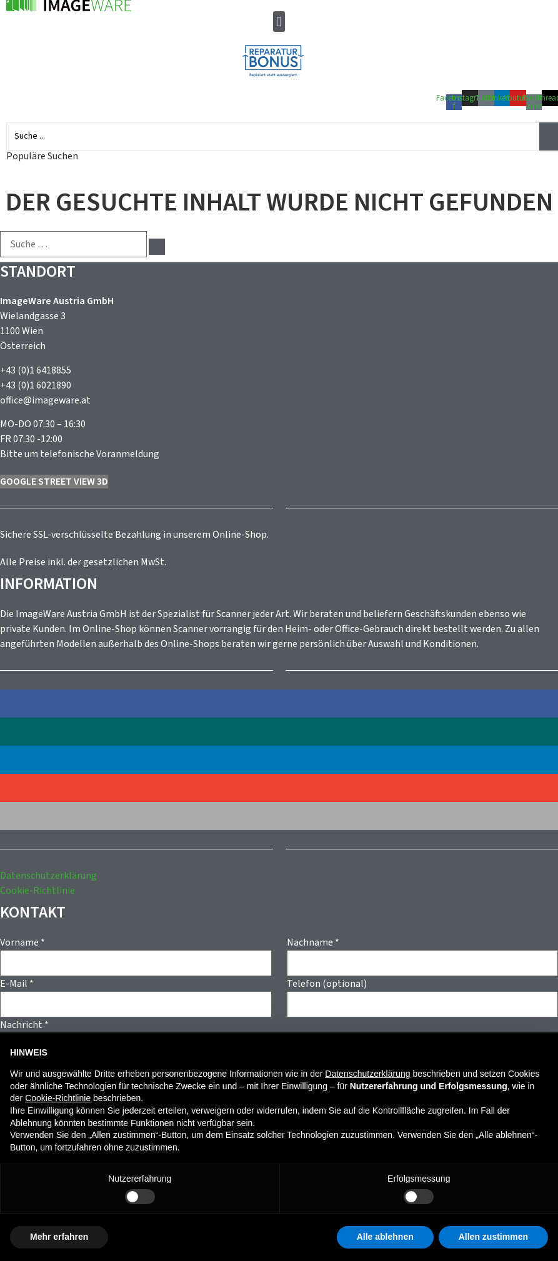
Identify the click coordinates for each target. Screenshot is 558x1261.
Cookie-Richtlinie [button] (58, 1098)
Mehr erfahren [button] (59, 1237)
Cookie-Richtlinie (37, 891)
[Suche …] (73, 244)
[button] (279, 21)
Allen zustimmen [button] (493, 1237)
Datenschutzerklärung (48, 876)
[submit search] (157, 247)
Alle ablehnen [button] (385, 1237)
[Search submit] (548, 136)
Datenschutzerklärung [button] (367, 1074)
